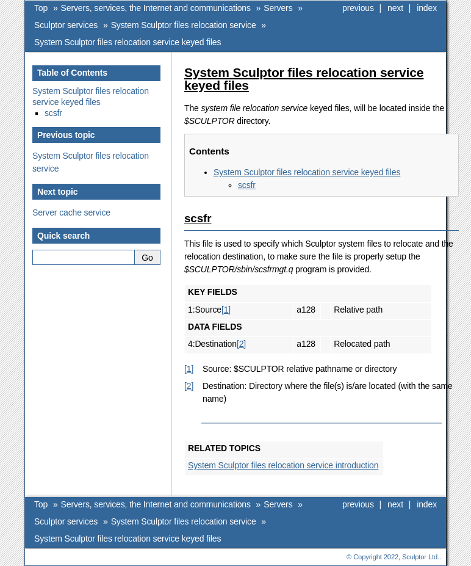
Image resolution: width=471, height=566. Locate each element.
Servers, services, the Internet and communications (156, 8)
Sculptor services (66, 25)
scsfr (247, 185)
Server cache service (71, 212)
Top (41, 8)
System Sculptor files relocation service (183, 25)
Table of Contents (72, 73)
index (427, 8)
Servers (278, 8)
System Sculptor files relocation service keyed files (127, 42)
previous (358, 8)
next (395, 8)
